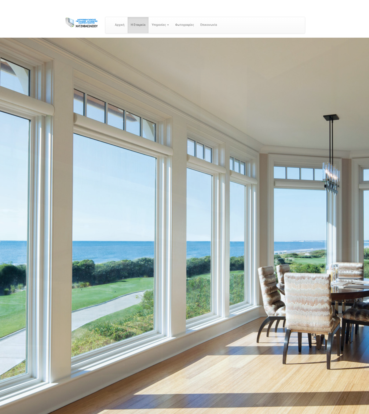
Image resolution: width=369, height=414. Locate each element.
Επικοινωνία (208, 24)
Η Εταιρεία (138, 24)
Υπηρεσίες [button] (160, 24)
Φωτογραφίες (184, 24)
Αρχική (119, 24)
